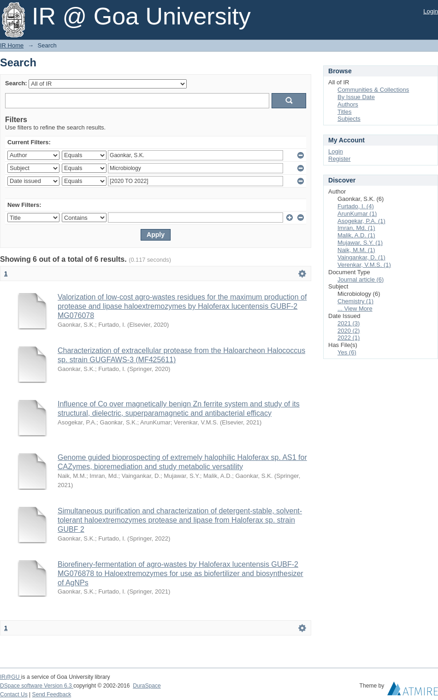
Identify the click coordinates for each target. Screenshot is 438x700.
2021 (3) (348, 323)
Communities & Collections (373, 89)
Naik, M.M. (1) (356, 250)
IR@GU (10, 677)
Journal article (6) (360, 279)
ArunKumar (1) (357, 213)
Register (339, 158)
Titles (344, 111)
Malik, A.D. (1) (356, 235)
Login (430, 11)
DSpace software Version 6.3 (36, 685)
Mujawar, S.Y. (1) (360, 242)
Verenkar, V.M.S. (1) (364, 264)
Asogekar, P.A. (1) (361, 221)
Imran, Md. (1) (356, 227)
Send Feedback (51, 694)
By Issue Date (356, 97)
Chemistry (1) (355, 301)
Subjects (349, 118)
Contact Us (14, 694)
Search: (16, 83)
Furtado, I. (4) (355, 206)
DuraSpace (146, 685)
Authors (347, 104)
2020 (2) (348, 330)
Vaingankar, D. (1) (361, 257)
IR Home (12, 45)
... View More (355, 308)
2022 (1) (348, 337)
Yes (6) (346, 352)
